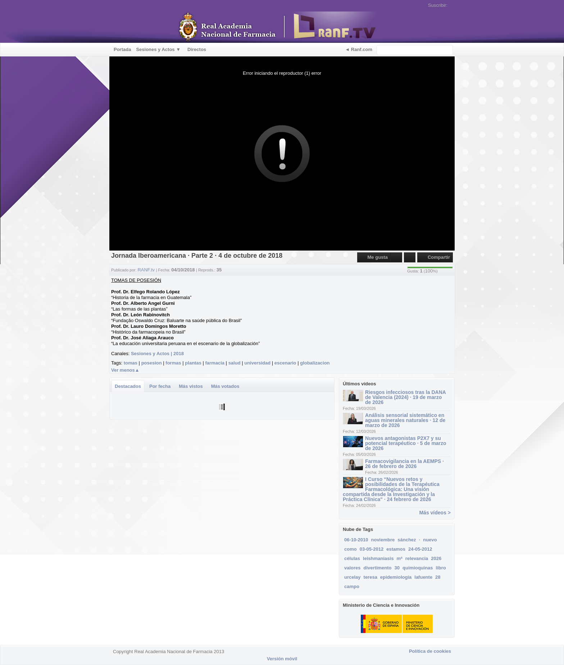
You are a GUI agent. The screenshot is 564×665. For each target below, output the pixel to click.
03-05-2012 (372, 549)
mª (399, 558)
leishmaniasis (378, 558)
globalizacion (314, 363)
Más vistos (191, 386)
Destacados (128, 386)
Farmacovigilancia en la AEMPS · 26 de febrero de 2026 (404, 463)
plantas (193, 363)
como (350, 549)
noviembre (383, 539)
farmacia (214, 363)
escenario (285, 363)
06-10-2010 (356, 539)
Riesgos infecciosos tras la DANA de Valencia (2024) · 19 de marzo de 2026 (405, 397)
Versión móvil (282, 658)
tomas (130, 363)
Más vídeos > (435, 512)
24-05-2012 (420, 549)
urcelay (352, 577)
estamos (395, 549)
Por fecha (159, 386)
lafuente (423, 577)
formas (173, 363)
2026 (436, 558)
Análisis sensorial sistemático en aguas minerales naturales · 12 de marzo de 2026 (405, 420)
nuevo (430, 539)
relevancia (416, 558)
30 (397, 567)
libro (441, 567)
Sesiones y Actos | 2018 (157, 353)
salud (234, 363)
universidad (257, 363)
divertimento (378, 567)
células (352, 558)
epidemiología (395, 577)
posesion (151, 363)
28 (437, 577)
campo (351, 586)
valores (352, 567)
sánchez (406, 539)
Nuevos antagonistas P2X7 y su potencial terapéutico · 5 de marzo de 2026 (405, 443)
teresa (370, 577)
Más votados (225, 386)
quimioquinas (417, 567)
